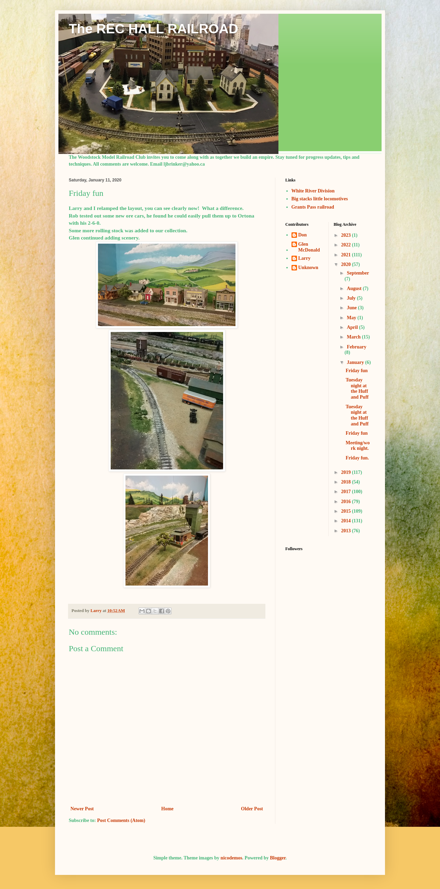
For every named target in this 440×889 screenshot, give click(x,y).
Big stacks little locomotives (320, 198)
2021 (346, 254)
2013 (346, 530)
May (352, 317)
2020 (346, 264)
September (358, 273)
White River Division (313, 190)
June (352, 307)
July (352, 298)
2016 (346, 501)
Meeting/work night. (357, 445)
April (353, 327)
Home (167, 808)
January (356, 362)
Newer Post (82, 808)
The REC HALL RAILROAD (153, 28)
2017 (346, 491)
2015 (346, 511)
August (355, 288)
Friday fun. (357, 457)
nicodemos (231, 857)
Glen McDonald (309, 247)
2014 (346, 520)
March (354, 337)
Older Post (252, 808)
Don (302, 234)
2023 (346, 235)
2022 (346, 244)
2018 (346, 482)
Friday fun (356, 370)
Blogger (277, 857)
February (356, 346)
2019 (346, 472)
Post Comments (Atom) (121, 820)
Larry (304, 258)
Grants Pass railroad (313, 207)
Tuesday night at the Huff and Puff (356, 388)
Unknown (308, 267)
